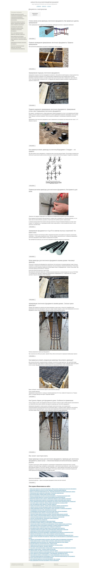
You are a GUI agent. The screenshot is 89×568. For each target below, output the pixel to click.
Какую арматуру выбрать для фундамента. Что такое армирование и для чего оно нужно (49, 554)
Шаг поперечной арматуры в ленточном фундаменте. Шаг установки (45, 559)
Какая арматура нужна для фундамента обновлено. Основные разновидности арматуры (49, 525)
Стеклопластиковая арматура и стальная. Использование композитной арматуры (47, 497)
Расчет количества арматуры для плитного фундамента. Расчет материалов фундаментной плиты (51, 535)
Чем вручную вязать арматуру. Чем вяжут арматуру (41, 546)
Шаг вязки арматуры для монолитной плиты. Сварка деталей (43, 543)
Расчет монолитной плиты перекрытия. (38, 519)
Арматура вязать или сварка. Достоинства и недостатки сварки (44, 550)
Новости (44, 6)
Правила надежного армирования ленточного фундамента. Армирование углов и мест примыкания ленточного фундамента (52, 110)
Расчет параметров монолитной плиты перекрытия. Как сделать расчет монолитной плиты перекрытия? (53, 501)
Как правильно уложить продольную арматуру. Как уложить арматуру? (51, 360)
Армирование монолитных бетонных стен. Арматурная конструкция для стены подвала (49, 542)
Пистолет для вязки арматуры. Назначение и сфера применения (44, 518)
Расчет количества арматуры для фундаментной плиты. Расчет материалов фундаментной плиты (51, 552)
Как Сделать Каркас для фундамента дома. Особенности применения (51, 400)
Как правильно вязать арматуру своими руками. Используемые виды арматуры (47, 528)
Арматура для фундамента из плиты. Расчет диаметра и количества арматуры (47, 533)
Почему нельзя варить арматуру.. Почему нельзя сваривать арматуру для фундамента (49, 505)
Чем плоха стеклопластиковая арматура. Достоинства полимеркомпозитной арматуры (18, 47)
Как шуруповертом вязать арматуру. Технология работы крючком (44, 512)
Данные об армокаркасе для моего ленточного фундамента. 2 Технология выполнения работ (50, 495)
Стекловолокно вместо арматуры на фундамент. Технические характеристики (47, 493)
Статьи (49, 6)
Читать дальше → (32, 38)
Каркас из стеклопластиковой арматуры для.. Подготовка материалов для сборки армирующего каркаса (52, 491)
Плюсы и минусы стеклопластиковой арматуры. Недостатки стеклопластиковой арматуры (49, 515)
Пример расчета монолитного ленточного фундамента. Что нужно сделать (46, 545)
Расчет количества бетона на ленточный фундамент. (41, 557)
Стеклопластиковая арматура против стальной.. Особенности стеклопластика (47, 516)
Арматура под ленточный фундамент (44, 2)
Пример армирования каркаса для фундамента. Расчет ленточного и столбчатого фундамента (50, 508)
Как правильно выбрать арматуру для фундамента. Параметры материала (46, 522)
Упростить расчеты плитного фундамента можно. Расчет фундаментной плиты (47, 507)
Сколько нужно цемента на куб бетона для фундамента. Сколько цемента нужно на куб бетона (51, 523)
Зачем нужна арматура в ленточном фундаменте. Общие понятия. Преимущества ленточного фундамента (53, 488)
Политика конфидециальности (37, 565)
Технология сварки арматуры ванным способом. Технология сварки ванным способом (49, 514)
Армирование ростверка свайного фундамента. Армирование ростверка (46, 530)
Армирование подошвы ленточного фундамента (44, 73)
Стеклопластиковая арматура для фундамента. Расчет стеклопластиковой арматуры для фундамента (52, 556)
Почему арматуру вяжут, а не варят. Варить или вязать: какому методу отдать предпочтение (50, 540)
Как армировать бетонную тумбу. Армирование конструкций (43, 509)
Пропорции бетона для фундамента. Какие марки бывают (42, 521)
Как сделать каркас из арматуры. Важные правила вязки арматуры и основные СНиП (48, 502)
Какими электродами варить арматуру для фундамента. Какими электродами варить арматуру (50, 500)
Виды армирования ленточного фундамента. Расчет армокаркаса (44, 560)
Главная (39, 6)
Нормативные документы (35, 14)
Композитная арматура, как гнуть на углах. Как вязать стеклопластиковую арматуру (48, 490)
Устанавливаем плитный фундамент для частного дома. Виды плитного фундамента (48, 511)
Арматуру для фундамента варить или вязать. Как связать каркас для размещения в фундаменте (51, 539)
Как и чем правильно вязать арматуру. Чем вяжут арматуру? (43, 504)
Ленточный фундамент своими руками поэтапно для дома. (42, 494)
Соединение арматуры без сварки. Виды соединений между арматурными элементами (49, 529)
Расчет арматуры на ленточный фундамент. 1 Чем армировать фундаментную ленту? (49, 553)
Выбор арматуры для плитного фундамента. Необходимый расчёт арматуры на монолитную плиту (51, 532)
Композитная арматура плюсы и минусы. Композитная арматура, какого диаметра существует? (18, 23)
